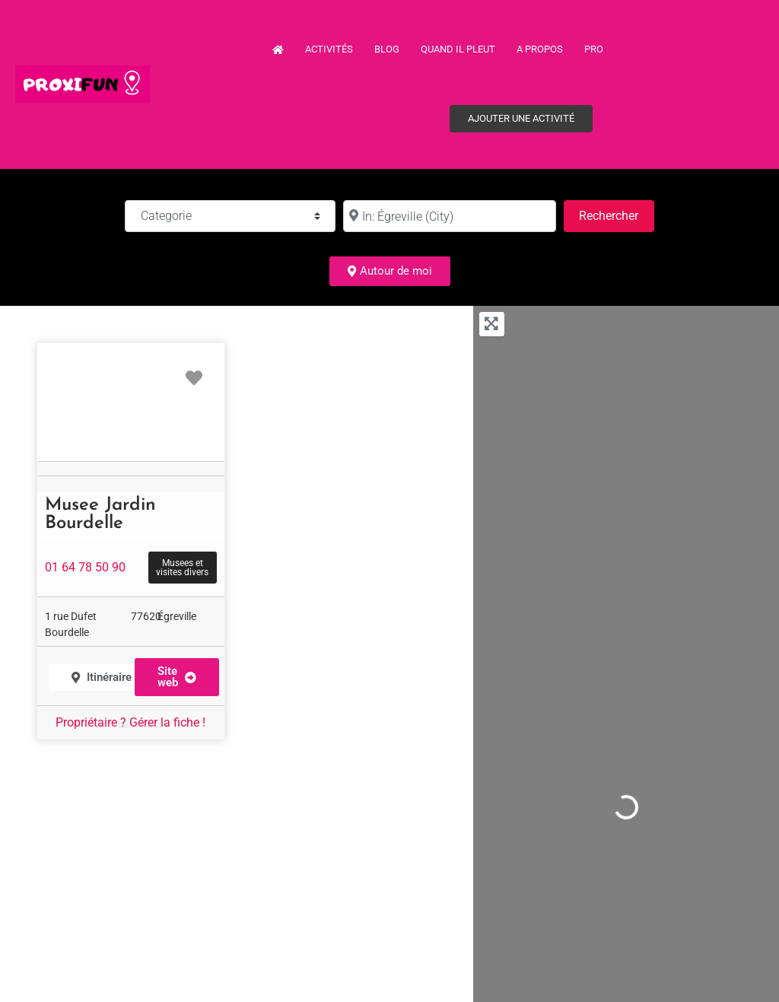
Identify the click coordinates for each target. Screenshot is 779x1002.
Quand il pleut (458, 49)
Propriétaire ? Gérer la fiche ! (130, 722)
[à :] (449, 216)
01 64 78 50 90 (85, 567)
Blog (386, 49)
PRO (593, 49)
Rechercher (616, 214)
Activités (329, 49)
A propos (540, 49)
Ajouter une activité (521, 118)
